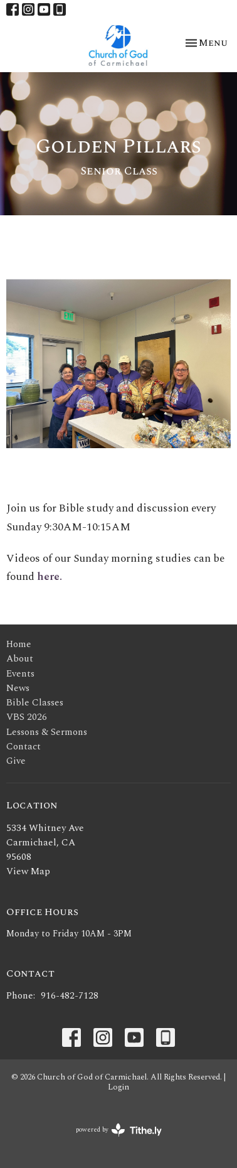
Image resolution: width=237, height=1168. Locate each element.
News (17, 688)
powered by (119, 1130)
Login (118, 1087)
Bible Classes (34, 702)
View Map (28, 871)
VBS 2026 (26, 717)
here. (49, 577)
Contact (23, 746)
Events (20, 674)
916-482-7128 (69, 996)
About (19, 658)
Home (18, 644)
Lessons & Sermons (46, 732)
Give (16, 761)
